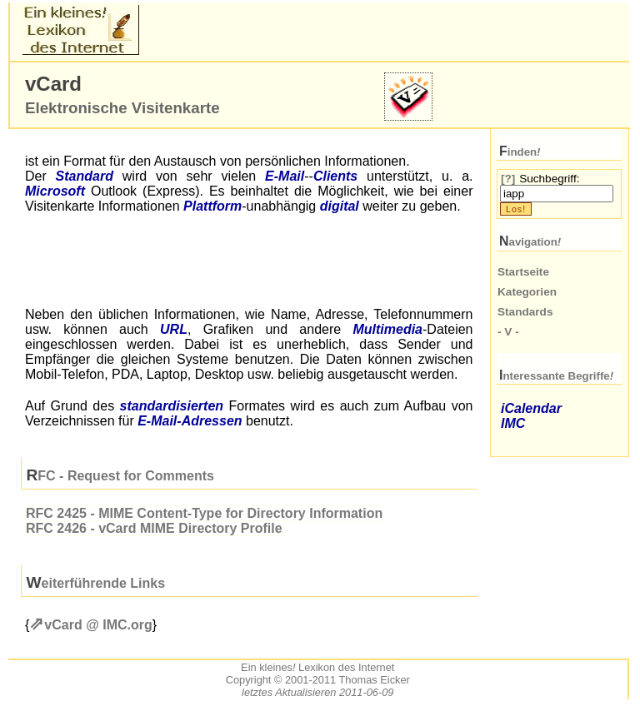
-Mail (284, 176)
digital (339, 206)
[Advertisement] (337, 30)
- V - (508, 332)
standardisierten (171, 406)
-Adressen (190, 421)
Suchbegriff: (549, 178)
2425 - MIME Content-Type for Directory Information (204, 513)
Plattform (212, 206)
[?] (508, 178)
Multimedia (387, 329)
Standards (525, 312)
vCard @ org (98, 625)
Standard (84, 176)
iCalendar (531, 408)
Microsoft (55, 191)
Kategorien (527, 292)
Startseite (523, 272)
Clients (335, 176)
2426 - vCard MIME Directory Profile (154, 528)
